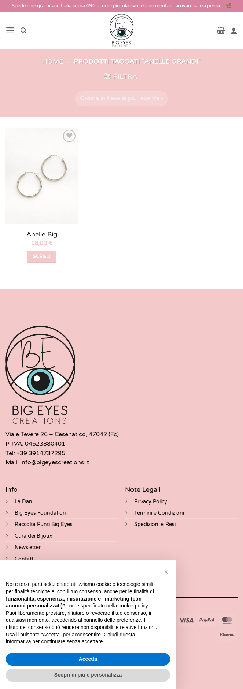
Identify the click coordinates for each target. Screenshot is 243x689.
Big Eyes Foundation (40, 513)
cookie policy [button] (132, 606)
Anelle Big (41, 234)
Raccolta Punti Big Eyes (44, 524)
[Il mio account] (234, 30)
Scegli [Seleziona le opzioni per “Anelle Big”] (42, 257)
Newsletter (28, 547)
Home (52, 61)
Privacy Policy (150, 502)
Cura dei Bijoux (33, 536)
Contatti (24, 559)
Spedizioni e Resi (155, 524)
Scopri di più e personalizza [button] (88, 675)
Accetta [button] (88, 659)
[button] (10, 30)
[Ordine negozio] (121, 98)
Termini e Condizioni (159, 513)
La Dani (24, 502)
